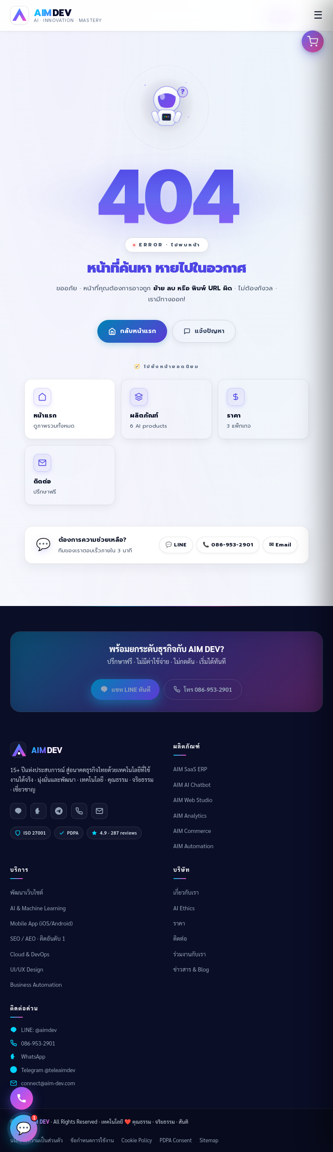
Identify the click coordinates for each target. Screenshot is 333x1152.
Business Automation (36, 984)
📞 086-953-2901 (228, 545)
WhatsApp (33, 1056)
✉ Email (280, 545)
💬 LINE (176, 545)
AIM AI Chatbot (192, 784)
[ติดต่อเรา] (21, 1098)
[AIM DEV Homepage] (56, 15)
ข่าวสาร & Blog (191, 969)
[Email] (99, 811)
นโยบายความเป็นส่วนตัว (36, 1140)
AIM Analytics (190, 815)
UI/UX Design (26, 969)
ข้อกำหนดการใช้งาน (92, 1140)
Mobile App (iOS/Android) (41, 923)
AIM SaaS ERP (190, 769)
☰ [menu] (318, 15)
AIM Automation (193, 845)
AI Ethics (184, 908)
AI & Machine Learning (38, 908)
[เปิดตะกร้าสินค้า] (313, 41)
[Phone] (79, 811)
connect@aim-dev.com (48, 1082)
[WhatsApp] (38, 811)
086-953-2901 (38, 1043)
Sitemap (208, 1140)
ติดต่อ (180, 938)
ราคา (179, 923)
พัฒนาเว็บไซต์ (26, 892)
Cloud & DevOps (30, 954)
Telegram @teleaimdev (48, 1069)
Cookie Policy (136, 1140)
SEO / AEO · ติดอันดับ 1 (37, 938)
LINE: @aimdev (39, 1029)
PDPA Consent (176, 1140)
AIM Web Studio (192, 799)
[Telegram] (59, 811)
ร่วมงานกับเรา (189, 954)
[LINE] (18, 811)
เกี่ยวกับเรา (186, 892)
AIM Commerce (192, 830)
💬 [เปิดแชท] (26, 1125)
